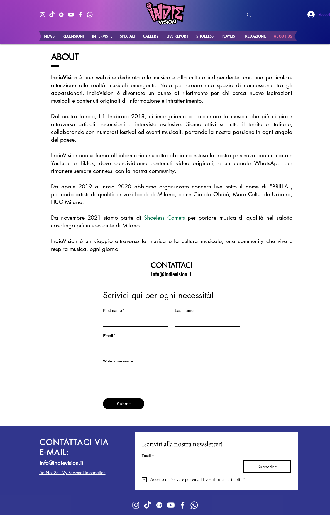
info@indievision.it (61, 463)
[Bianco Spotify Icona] (61, 14)
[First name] (134, 320)
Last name (184, 310)
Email (109, 335)
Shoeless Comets (164, 217)
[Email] (170, 346)
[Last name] (206, 320)
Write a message (118, 361)
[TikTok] (51, 14)
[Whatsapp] (89, 14)
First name (113, 310)
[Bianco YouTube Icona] (70, 14)
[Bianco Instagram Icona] (42, 14)
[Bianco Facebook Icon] (80, 14)
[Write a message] (171, 378)
